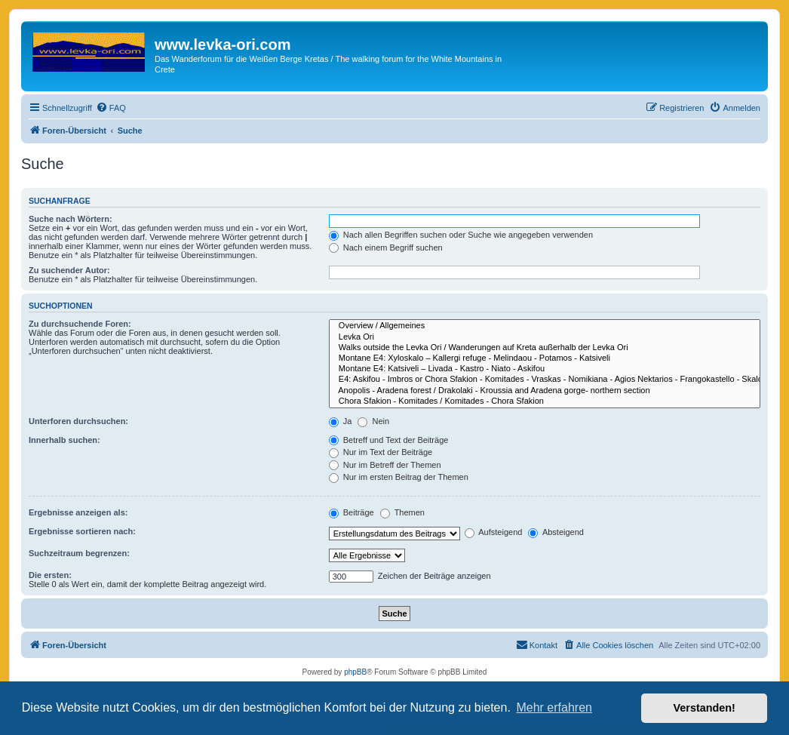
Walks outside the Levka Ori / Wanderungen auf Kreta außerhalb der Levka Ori (544, 348)
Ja (340, 421)
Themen (402, 512)
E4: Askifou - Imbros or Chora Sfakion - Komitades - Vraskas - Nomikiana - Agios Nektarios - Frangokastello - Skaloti (544, 379)
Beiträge (351, 512)
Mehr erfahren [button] (554, 707)
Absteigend (556, 532)
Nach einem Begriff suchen (386, 247)
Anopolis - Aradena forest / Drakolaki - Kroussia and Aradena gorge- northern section (544, 391)
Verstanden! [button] (704, 708)
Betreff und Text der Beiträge (389, 439)
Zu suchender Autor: (69, 270)
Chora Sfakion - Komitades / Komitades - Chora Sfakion (544, 401)
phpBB (355, 672)
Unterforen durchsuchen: (78, 421)
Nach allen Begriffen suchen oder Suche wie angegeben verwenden (461, 234)
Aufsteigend (494, 532)
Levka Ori (544, 337)
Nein (373, 421)
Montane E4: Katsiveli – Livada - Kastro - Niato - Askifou (544, 369)
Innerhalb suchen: (64, 439)
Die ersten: (50, 575)
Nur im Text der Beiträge (380, 452)
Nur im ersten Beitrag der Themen (398, 476)
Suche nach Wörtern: (70, 218)
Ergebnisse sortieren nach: (82, 531)
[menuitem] (111, 108)
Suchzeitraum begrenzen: (79, 553)
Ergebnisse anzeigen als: (78, 512)
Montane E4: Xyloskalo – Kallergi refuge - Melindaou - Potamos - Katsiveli (544, 358)
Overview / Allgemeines (544, 326)
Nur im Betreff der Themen (385, 464)
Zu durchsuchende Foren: (80, 323)
